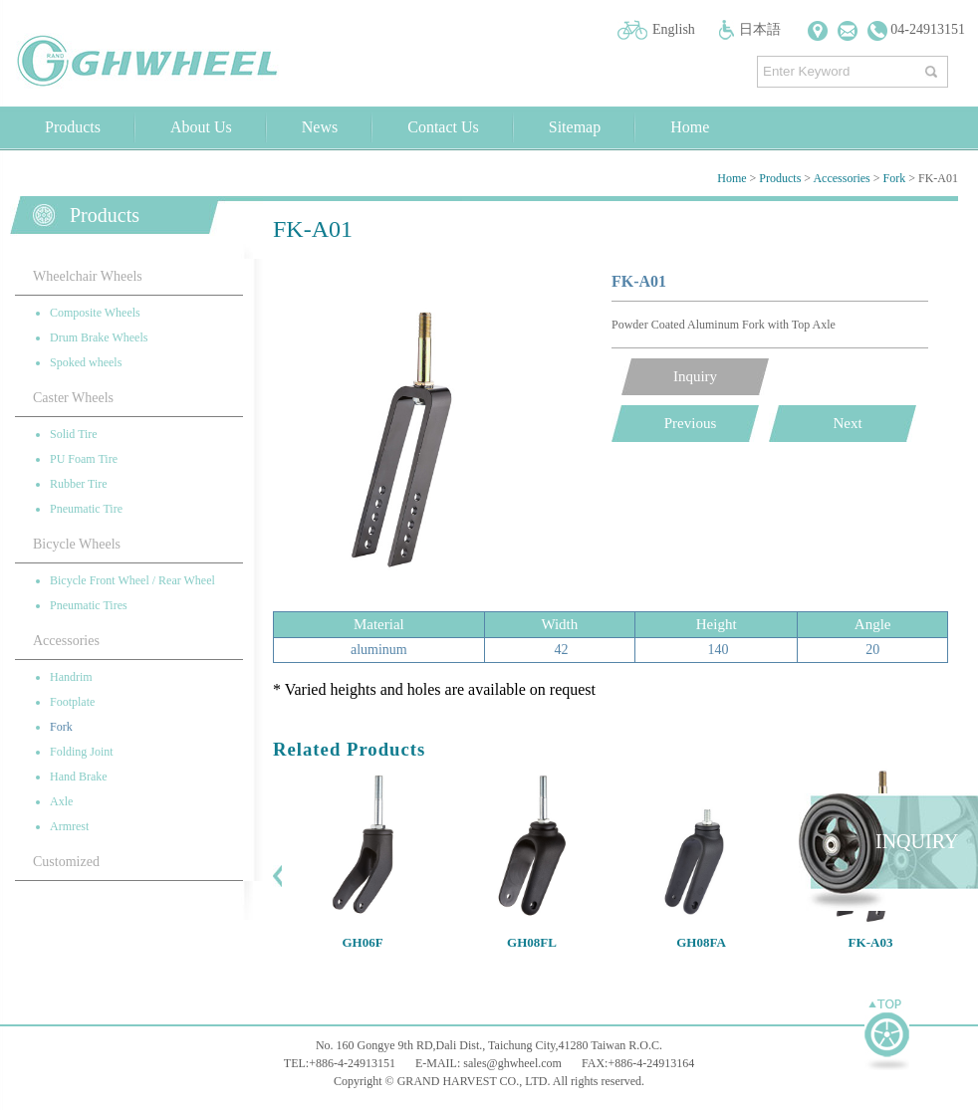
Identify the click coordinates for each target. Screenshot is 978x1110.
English (673, 29)
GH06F (362, 942)
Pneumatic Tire (86, 509)
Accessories (841, 178)
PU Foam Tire (84, 459)
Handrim (71, 677)
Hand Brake (79, 776)
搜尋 (933, 67)
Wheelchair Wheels (87, 276)
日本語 (760, 29)
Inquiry (695, 376)
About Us (201, 126)
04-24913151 (916, 29)
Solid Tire (74, 434)
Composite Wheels (95, 313)
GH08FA (701, 942)
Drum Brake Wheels (98, 337)
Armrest (69, 826)
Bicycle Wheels (77, 544)
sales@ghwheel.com (512, 1063)
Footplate (72, 702)
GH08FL (532, 942)
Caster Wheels (73, 397)
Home (689, 126)
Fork (894, 178)
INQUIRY (916, 841)
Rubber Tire (79, 484)
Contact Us (443, 126)
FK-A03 (871, 942)
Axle (61, 801)
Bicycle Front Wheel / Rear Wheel (132, 580)
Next (847, 423)
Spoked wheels (86, 362)
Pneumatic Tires (88, 605)
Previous (690, 423)
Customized (66, 861)
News (320, 126)
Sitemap (575, 126)
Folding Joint (82, 752)
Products (73, 126)
